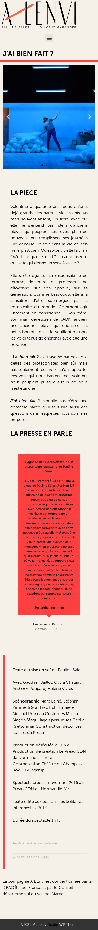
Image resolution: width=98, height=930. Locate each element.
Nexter (53, 924)
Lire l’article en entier (49, 608)
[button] (49, 38)
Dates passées (31, 857)
